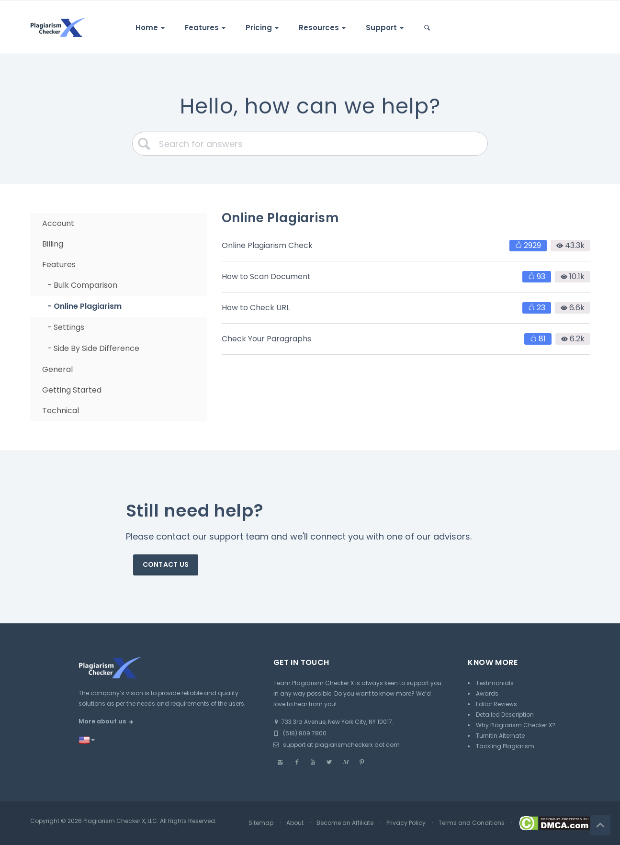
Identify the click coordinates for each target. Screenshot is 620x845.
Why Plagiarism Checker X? (515, 725)
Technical (60, 410)
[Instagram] (280, 762)
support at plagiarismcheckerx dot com (336, 745)
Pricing (262, 28)
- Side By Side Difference (93, 348)
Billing (52, 243)
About (295, 823)
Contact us (166, 564)
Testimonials (495, 683)
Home (150, 28)
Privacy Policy (406, 823)
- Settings (65, 327)
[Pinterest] (362, 762)
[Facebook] (297, 762)
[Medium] (345, 762)
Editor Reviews (496, 704)
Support (385, 28)
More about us (102, 721)
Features (205, 28)
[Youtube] (313, 762)
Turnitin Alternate (500, 736)
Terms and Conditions (472, 823)
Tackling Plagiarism (505, 746)
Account (58, 223)
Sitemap (260, 823)
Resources (322, 28)
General (57, 369)
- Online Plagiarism (84, 306)
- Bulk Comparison (82, 285)
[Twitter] (329, 762)
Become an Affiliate (344, 823)
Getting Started (71, 389)
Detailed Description (505, 714)
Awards (487, 693)
